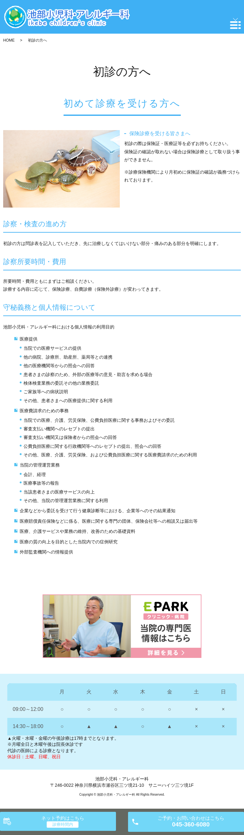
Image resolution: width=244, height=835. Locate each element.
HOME (9, 40)
